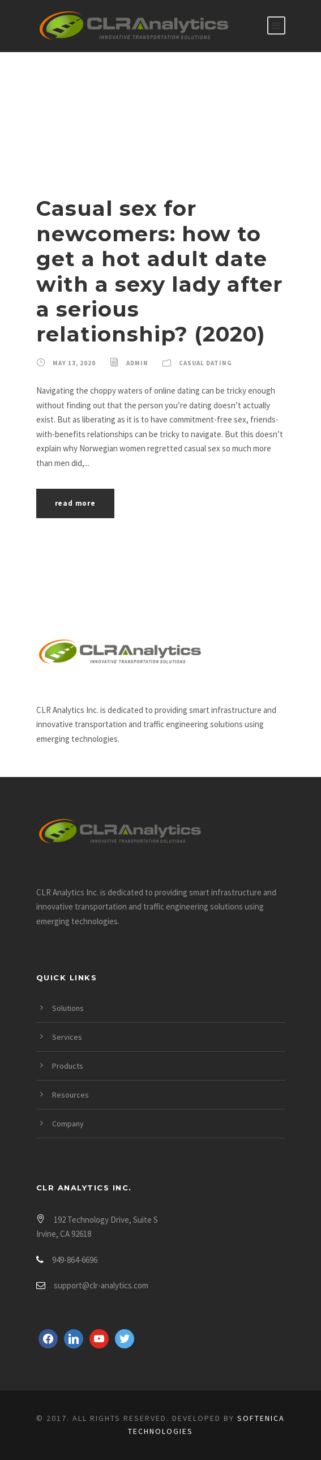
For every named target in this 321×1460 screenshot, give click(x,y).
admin (137, 363)
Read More (75, 503)
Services (67, 1037)
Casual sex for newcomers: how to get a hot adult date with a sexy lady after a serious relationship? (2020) (159, 271)
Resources (70, 1095)
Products (67, 1066)
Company (68, 1124)
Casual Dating (205, 363)
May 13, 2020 (74, 363)
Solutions (68, 1008)
